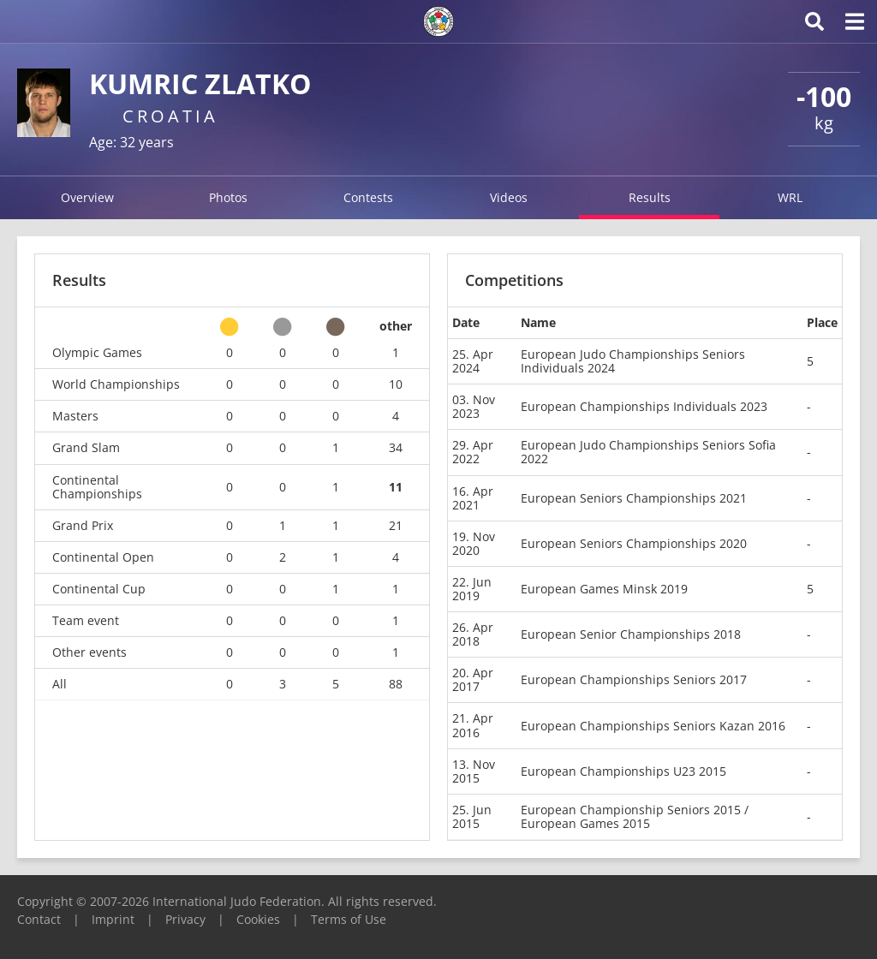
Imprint (113, 919)
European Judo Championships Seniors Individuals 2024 (633, 361)
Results (650, 197)
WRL (790, 197)
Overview (87, 197)
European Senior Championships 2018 (631, 634)
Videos (509, 197)
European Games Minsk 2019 (604, 589)
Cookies (258, 919)
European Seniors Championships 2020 (634, 543)
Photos (228, 197)
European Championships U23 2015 (623, 771)
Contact (39, 919)
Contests (368, 197)
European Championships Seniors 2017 (634, 679)
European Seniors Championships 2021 (634, 498)
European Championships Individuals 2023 (644, 406)
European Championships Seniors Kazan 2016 (653, 726)
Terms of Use (348, 919)
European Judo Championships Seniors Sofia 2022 (648, 452)
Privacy (185, 919)
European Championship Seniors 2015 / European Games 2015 (635, 816)
